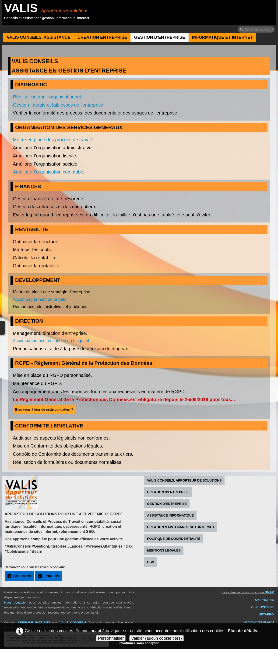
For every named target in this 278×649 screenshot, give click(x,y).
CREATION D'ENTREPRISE (168, 492)
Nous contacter (15, 602)
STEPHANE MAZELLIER (34, 622)
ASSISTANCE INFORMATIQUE (170, 515)
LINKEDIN (48, 576)
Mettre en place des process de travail (52, 139)
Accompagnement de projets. (40, 299)
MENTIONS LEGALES (164, 550)
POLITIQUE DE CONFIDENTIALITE (174, 539)
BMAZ (269, 592)
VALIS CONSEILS (72, 622)
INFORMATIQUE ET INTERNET (222, 37)
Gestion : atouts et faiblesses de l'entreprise (58, 105)
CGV (150, 562)
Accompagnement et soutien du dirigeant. (51, 340)
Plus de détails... (244, 630)
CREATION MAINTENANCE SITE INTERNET (180, 527)
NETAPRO (266, 614)
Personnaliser (111, 638)
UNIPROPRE (264, 599)
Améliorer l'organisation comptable (48, 171)
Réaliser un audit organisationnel (47, 96)
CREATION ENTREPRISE (102, 37)
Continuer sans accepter (139, 643)
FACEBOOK (19, 576)
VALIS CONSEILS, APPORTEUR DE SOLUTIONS (184, 480)
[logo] (48, 13)
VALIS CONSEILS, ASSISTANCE (38, 37)
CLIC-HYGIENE (262, 607)
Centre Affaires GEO (258, 622)
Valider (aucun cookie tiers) (156, 638)
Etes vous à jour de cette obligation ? (44, 409)
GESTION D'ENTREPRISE (159, 37)
